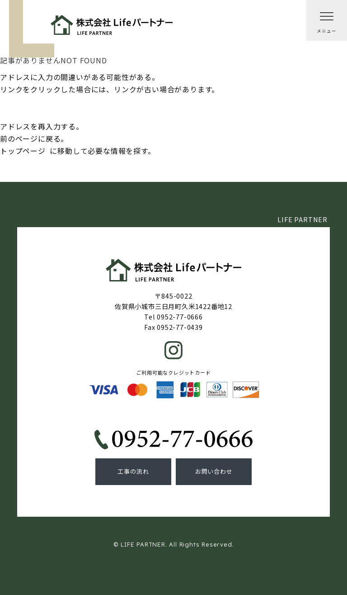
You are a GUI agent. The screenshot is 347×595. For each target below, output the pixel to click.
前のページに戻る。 (34, 138)
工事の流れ (133, 471)
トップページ (23, 150)
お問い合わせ (214, 471)
